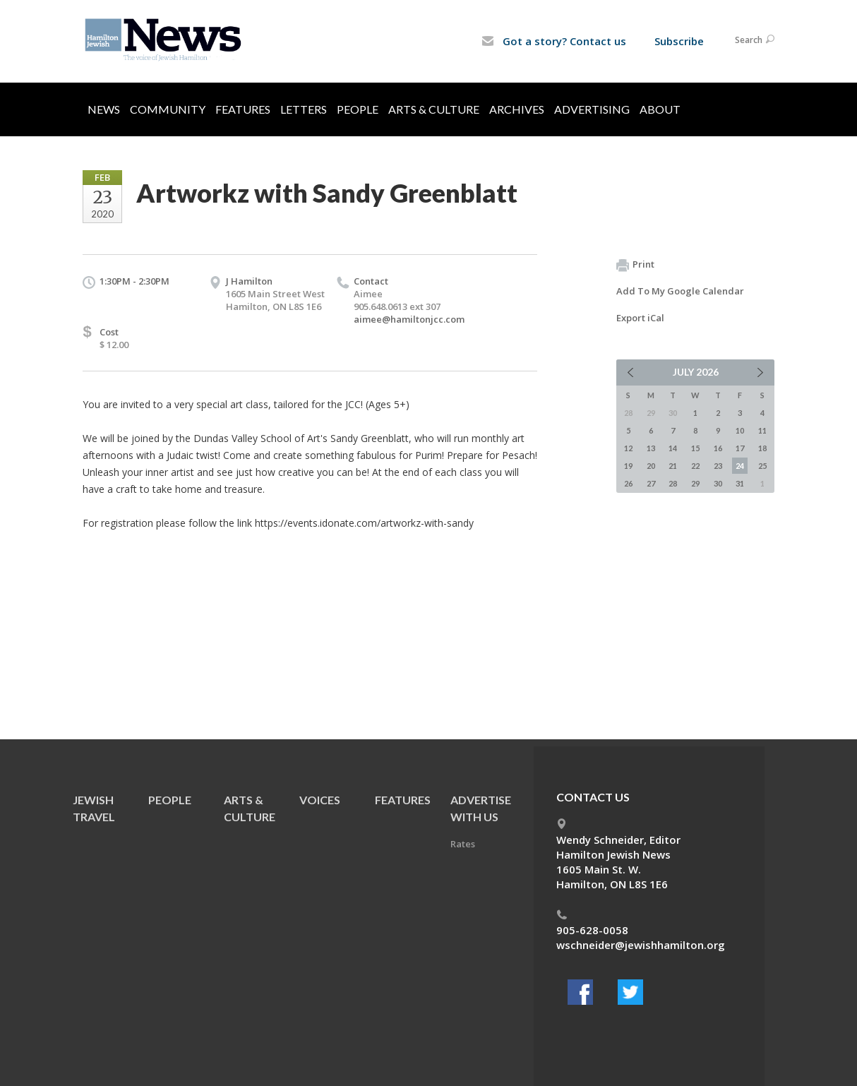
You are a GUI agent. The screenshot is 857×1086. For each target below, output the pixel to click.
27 (651, 483)
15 (695, 448)
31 (740, 483)
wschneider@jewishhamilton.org (640, 945)
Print (635, 265)
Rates (462, 843)
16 (718, 448)
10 (740, 430)
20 (651, 465)
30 (718, 483)
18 (762, 448)
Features (242, 109)
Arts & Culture (433, 109)
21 (673, 465)
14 (673, 448)
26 (628, 483)
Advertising (592, 109)
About (660, 109)
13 (651, 448)
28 (673, 483)
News (104, 109)
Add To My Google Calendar (680, 291)
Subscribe (679, 41)
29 (695, 483)
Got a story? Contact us (553, 41)
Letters (303, 109)
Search (754, 40)
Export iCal (640, 317)
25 (762, 465)
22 (695, 465)
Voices (319, 799)
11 (762, 430)
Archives (516, 109)
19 (628, 465)
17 (740, 448)
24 (740, 465)
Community (167, 109)
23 (718, 465)
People (357, 109)
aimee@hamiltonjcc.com (409, 319)
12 (628, 448)
